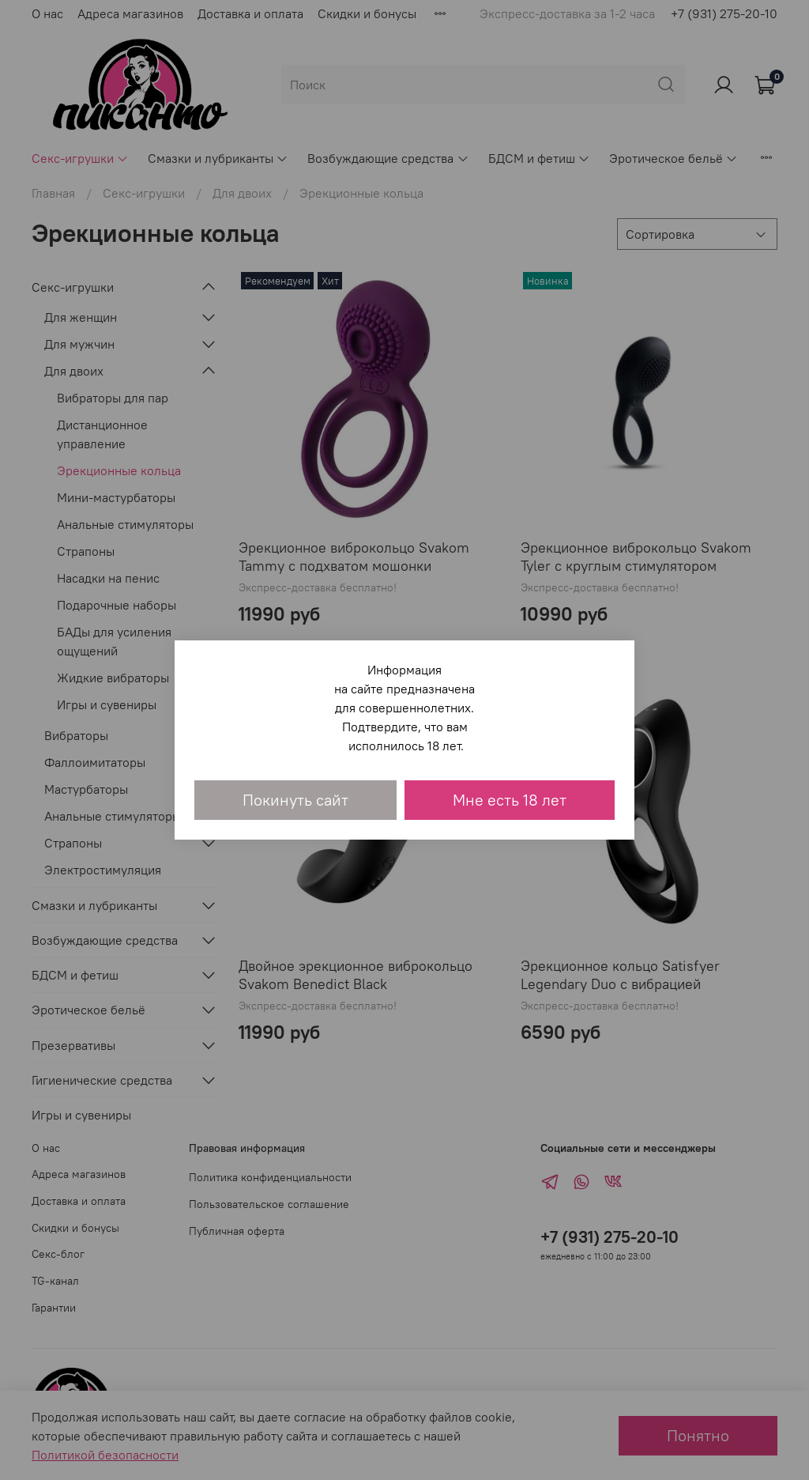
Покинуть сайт (295, 800)
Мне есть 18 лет (509, 800)
